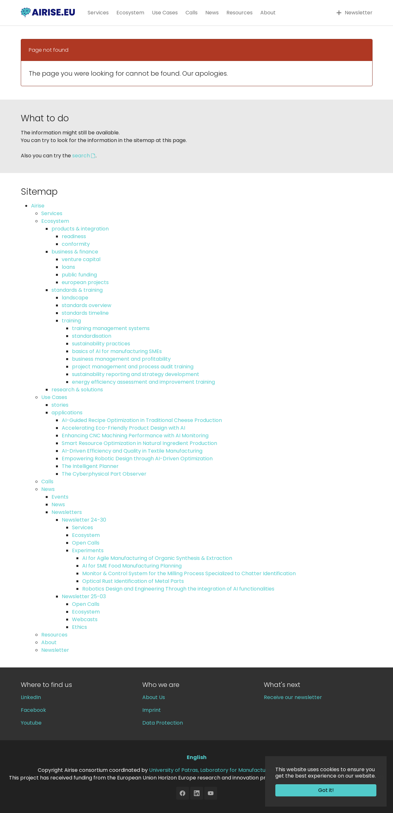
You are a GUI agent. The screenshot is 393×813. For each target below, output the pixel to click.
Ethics (79, 627)
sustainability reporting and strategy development (135, 374)
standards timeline (85, 313)
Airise (37, 205)
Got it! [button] (326, 790)
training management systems (111, 328)
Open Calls (85, 542)
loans (68, 267)
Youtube (31, 722)
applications (67, 412)
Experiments (88, 550)
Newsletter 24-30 (84, 519)
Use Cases (54, 397)
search (81, 155)
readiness (74, 236)
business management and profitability (121, 359)
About (49, 642)
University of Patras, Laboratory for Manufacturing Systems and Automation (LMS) (252, 770)
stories (59, 405)
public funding (79, 274)
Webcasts (85, 619)
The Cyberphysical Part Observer (104, 474)
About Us (153, 697)
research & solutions (77, 389)
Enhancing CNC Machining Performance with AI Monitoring (135, 435)
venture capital (81, 259)
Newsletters (66, 512)
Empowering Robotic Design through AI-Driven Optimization (137, 458)
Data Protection (162, 722)
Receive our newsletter (293, 697)
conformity (76, 244)
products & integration (80, 228)
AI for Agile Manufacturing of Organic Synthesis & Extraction (157, 558)
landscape (75, 297)
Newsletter (55, 650)
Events (59, 497)
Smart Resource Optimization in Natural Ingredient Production (139, 443)
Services (51, 213)
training (71, 320)
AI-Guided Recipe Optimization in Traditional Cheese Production (142, 420)
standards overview (86, 305)
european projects (85, 282)
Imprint (151, 710)
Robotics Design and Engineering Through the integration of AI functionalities (178, 588)
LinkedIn (31, 697)
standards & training (77, 290)
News (48, 489)
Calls (47, 481)
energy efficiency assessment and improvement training (143, 382)
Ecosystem (55, 221)
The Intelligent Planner (90, 466)
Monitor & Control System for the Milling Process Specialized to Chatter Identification (189, 573)
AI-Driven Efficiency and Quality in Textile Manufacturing (132, 451)
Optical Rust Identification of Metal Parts (133, 581)
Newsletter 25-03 (84, 596)
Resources (54, 634)
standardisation (91, 336)
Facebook (33, 710)
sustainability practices (101, 343)
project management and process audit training (132, 366)
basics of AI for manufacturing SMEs (117, 351)
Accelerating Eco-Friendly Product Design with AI (123, 428)
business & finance (74, 251)
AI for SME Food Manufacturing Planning (132, 565)
